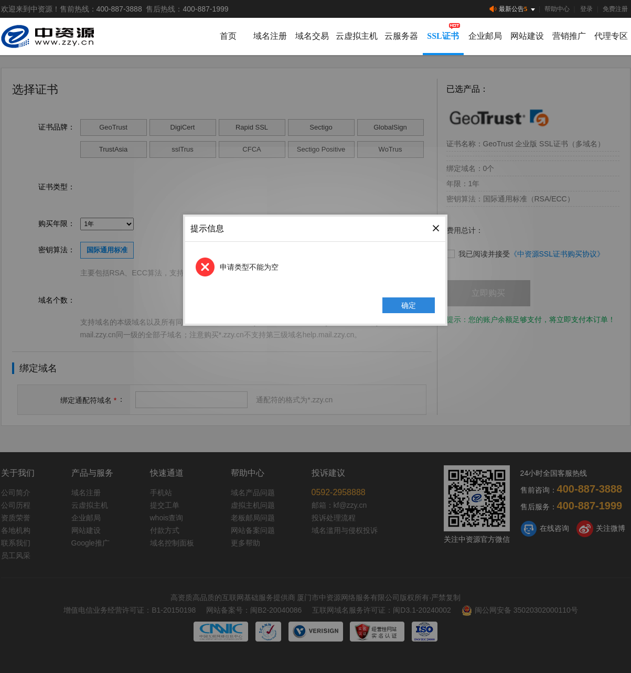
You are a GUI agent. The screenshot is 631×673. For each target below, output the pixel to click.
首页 (228, 35)
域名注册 (270, 35)
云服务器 (401, 35)
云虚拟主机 (357, 35)
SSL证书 (442, 35)
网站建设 (527, 35)
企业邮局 (485, 35)
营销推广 (569, 35)
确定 (409, 305)
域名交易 (312, 35)
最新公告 (513, 9)
